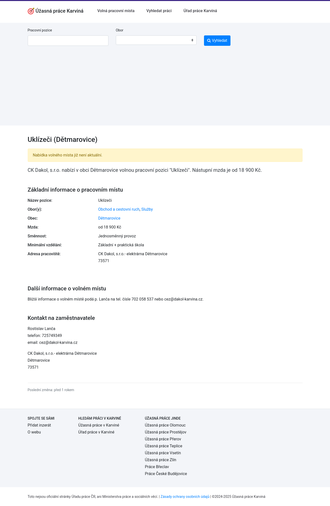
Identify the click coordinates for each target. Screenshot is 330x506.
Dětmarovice (109, 218)
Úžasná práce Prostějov (165, 432)
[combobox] (156, 40)
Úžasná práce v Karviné (98, 425)
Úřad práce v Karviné (96, 432)
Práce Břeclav (157, 466)
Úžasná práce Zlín (160, 459)
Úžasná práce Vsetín (163, 453)
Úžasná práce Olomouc (165, 425)
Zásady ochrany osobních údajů (185, 497)
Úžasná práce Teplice (163, 446)
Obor (119, 30)
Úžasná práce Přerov (163, 439)
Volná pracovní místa (115, 10)
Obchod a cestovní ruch (119, 209)
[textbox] (126, 40)
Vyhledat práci (159, 10)
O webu (34, 432)
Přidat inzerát (39, 425)
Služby (147, 209)
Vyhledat (217, 40)
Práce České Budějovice (166, 473)
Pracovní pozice (40, 30)
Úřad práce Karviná (200, 10)
